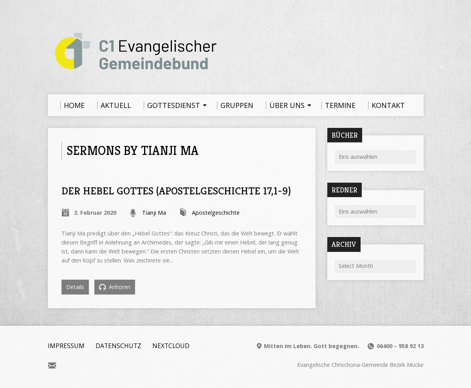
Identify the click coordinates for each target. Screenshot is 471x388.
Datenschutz (118, 345)
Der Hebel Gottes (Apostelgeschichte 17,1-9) (176, 191)
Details (75, 287)
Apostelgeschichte (216, 212)
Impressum (66, 345)
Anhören (114, 287)
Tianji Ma (154, 212)
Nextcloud (170, 345)
